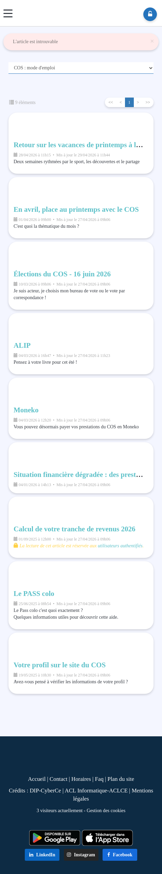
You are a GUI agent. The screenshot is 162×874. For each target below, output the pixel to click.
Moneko (26, 410)
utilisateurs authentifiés (120, 545)
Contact (58, 779)
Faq (99, 779)
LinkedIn (42, 854)
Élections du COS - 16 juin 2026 (62, 274)
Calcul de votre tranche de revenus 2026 (75, 529)
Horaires (81, 779)
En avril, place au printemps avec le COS (76, 209)
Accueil (37, 779)
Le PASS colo (34, 593)
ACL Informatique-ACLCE (97, 790)
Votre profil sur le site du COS (60, 665)
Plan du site (121, 779)
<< (110, 102)
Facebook (119, 854)
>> (147, 102)
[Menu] (8, 13)
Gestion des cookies (106, 810)
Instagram (81, 854)
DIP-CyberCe (45, 790)
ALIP (22, 345)
